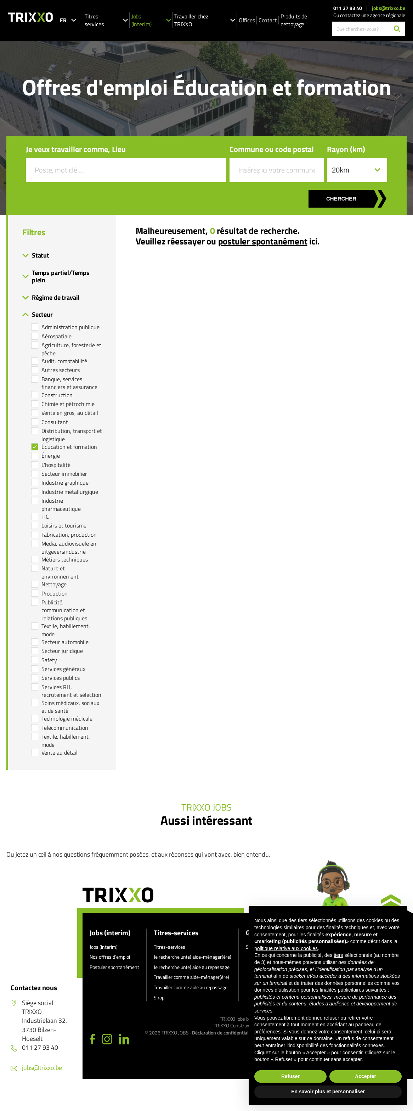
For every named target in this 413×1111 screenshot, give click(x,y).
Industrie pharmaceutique (61, 505)
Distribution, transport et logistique (71, 435)
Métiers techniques (64, 559)
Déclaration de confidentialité (223, 1032)
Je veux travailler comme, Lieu (76, 149)
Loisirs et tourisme (63, 525)
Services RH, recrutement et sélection (71, 691)
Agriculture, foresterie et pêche (71, 349)
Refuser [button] (290, 1076)
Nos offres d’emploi (110, 956)
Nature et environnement (60, 572)
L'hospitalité (55, 465)
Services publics (60, 678)
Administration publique (70, 327)
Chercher (341, 199)
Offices (247, 20)
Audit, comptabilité (64, 361)
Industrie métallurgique (69, 492)
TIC (45, 516)
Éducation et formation (69, 447)
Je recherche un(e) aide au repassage (192, 967)
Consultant (54, 422)
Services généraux (63, 669)
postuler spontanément (262, 241)
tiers (338, 955)
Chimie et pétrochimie (68, 404)
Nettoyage (54, 584)
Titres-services (106, 20)
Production (54, 593)
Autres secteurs (60, 370)
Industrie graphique (65, 482)
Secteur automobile (65, 642)
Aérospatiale (56, 336)
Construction (57, 395)
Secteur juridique (62, 651)
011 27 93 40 (347, 8)
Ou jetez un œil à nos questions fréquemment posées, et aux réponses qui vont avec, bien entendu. (138, 854)
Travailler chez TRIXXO (204, 20)
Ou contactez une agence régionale (369, 15)
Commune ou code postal (272, 149)
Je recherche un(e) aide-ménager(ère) (192, 956)
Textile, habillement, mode (65, 630)
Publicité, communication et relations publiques (64, 610)
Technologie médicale (66, 718)
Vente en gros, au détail (69, 413)
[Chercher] (397, 29)
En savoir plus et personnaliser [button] (328, 1091)
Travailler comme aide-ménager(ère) (191, 977)
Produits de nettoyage (294, 20)
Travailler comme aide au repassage (190, 987)
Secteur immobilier (64, 474)
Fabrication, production (69, 534)
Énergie (50, 455)
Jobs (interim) (151, 20)
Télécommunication (64, 728)
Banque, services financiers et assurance (69, 383)
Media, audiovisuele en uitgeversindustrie (68, 548)
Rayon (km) (346, 149)
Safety (49, 660)
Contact (268, 20)
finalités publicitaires (341, 990)
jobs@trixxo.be (388, 8)
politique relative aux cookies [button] (286, 948)
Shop (159, 997)
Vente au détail (59, 752)
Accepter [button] (365, 1076)
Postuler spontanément (114, 967)
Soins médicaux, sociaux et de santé (70, 707)
